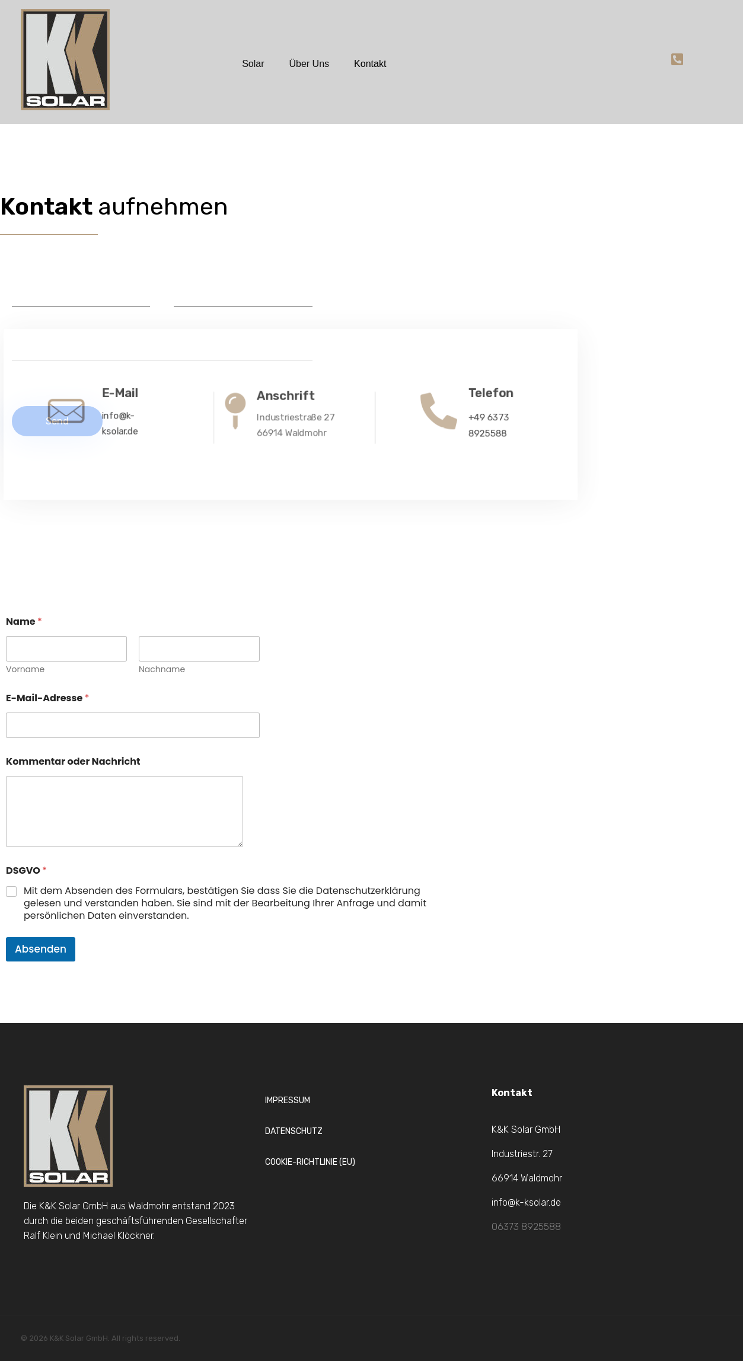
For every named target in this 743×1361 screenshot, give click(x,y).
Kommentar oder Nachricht (73, 761)
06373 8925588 (526, 1226)
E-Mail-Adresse (47, 698)
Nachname (162, 669)
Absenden (40, 949)
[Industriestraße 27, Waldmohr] (558, 288)
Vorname (25, 669)
